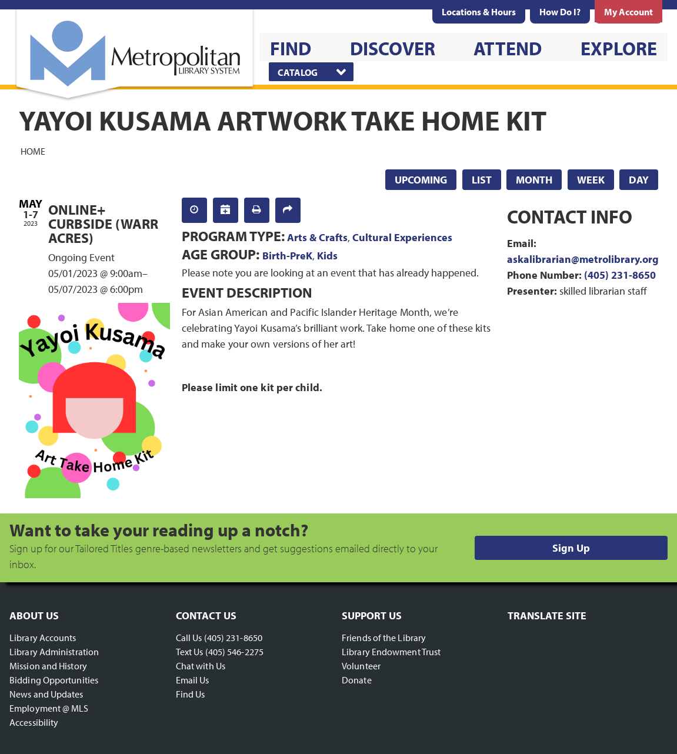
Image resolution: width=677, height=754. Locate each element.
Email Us (192, 680)
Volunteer (361, 666)
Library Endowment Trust (391, 652)
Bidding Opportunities (53, 680)
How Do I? (560, 12)
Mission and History (48, 666)
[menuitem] (478, 12)
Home (33, 150)
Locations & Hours (479, 12)
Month (534, 179)
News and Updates (46, 694)
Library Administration (54, 652)
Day (639, 179)
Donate (357, 680)
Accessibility (33, 722)
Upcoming (421, 179)
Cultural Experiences (402, 237)
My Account (628, 12)
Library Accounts (42, 637)
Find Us (190, 694)
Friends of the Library (384, 637)
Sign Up (571, 548)
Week (591, 179)
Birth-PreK (287, 255)
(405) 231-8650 (620, 275)
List (482, 179)
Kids (327, 255)
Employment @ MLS (49, 708)
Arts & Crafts (317, 237)
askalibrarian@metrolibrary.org (583, 259)
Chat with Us (200, 666)
